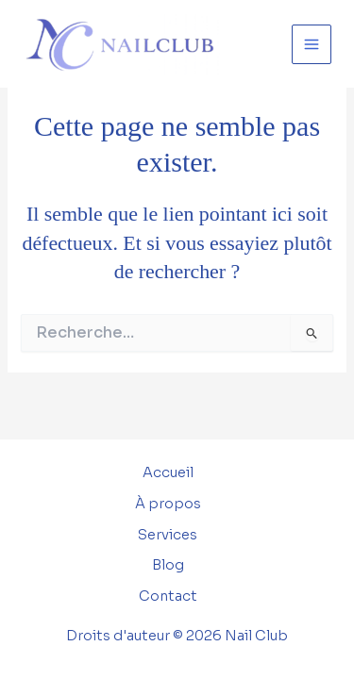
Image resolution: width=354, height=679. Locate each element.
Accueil (168, 472)
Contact (168, 596)
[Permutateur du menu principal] (311, 44)
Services (167, 534)
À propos (168, 503)
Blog (168, 564)
